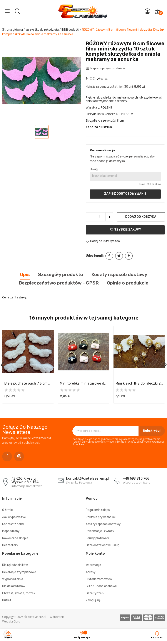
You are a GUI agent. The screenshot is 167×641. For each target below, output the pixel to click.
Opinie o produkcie (127, 283)
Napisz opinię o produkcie (107, 68)
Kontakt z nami (13, 524)
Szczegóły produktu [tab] (60, 274)
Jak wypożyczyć (14, 517)
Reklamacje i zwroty (100, 531)
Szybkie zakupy (125, 229)
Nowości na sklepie (15, 538)
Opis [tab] (25, 274)
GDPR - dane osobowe (101, 586)
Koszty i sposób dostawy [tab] (119, 274)
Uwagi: (94, 169)
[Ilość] (99, 216)
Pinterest (129, 256)
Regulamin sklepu (98, 510)
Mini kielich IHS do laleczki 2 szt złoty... (139, 383)
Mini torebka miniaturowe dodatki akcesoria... (83, 383)
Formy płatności (97, 538)
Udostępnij (109, 256)
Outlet (6, 600)
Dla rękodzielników (15, 565)
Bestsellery (10, 545)
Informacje (93, 565)
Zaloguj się (93, 600)
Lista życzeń (95, 593)
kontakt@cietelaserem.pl (87, 478)
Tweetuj (119, 256)
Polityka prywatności (100, 517)
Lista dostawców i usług (102, 545)
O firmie (7, 510)
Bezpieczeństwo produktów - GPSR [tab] (59, 283)
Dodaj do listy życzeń (103, 241)
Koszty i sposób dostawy (103, 524)
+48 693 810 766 (136, 478)
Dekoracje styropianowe (19, 572)
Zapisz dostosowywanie (125, 194)
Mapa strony (11, 531)
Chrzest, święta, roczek (18, 593)
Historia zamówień (99, 579)
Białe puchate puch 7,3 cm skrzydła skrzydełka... (28, 383)
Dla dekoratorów (13, 586)
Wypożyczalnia (12, 579)
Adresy (90, 572)
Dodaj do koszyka (140, 217)
